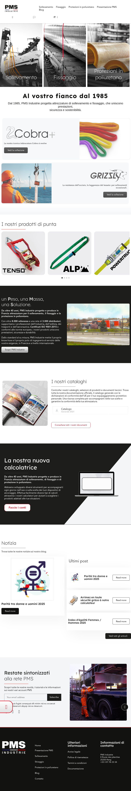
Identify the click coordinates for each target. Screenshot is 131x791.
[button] (12, 17)
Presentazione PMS (44, 750)
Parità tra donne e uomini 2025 (23, 604)
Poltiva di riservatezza (78, 757)
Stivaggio (39, 761)
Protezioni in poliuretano (46, 767)
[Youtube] (19, 712)
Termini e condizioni (77, 763)
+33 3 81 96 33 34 (108, 762)
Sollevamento (41, 756)
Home (38, 745)
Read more (10, 611)
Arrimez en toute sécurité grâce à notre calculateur (95, 600)
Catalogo (66, 409)
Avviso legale (74, 751)
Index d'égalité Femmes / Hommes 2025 (84, 621)
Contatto (39, 778)
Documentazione (76, 768)
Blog (37, 773)
